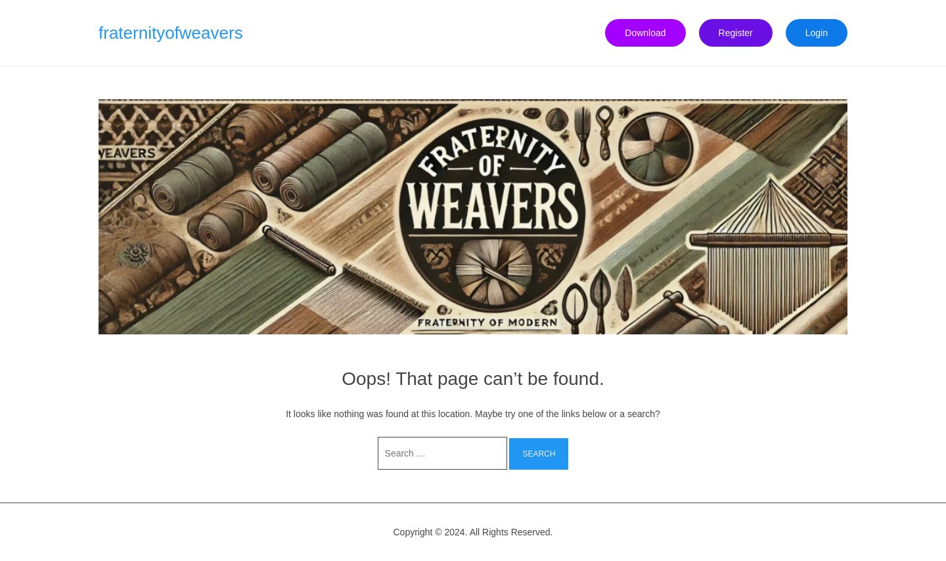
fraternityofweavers (171, 33)
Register (736, 33)
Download (645, 33)
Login (816, 33)
